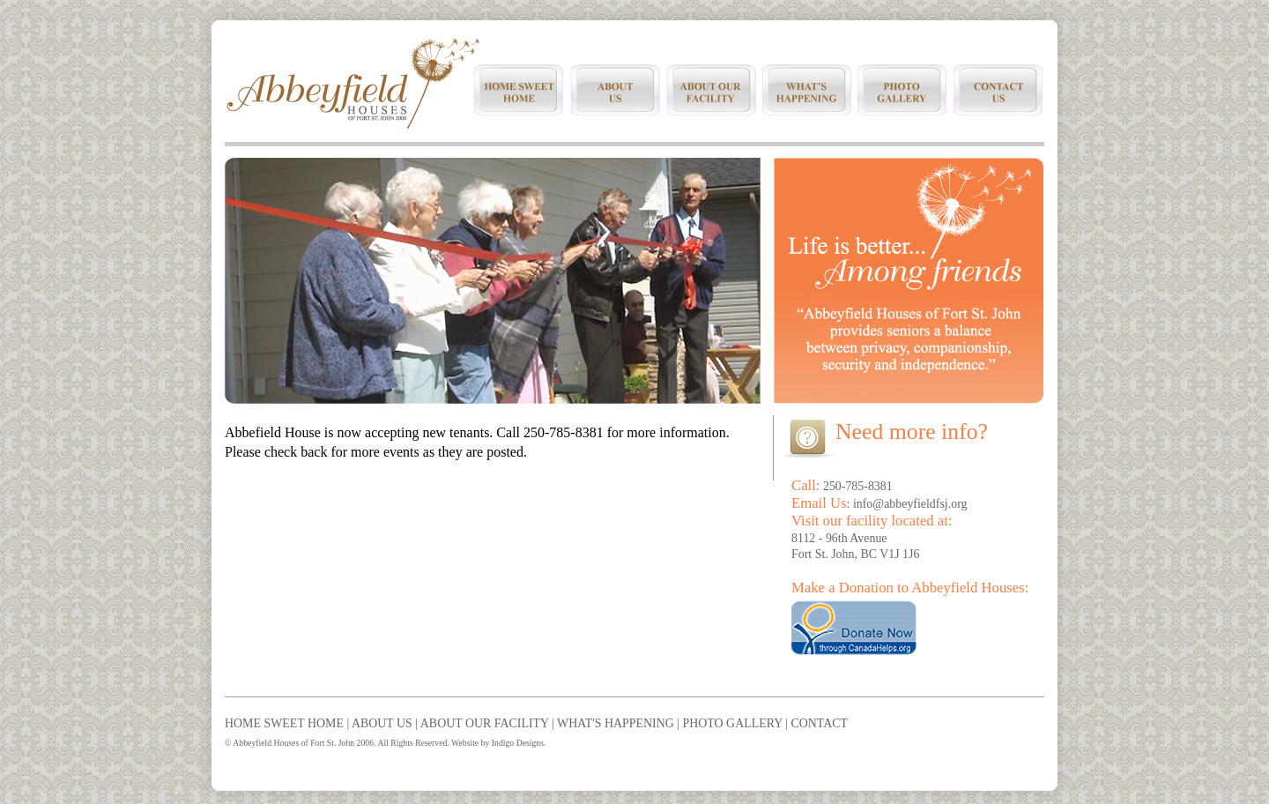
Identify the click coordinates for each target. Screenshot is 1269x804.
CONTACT (819, 723)
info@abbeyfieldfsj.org (910, 503)
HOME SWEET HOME (284, 723)
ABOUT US (382, 723)
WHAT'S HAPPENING (615, 723)
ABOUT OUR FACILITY (484, 723)
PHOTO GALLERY (733, 723)
